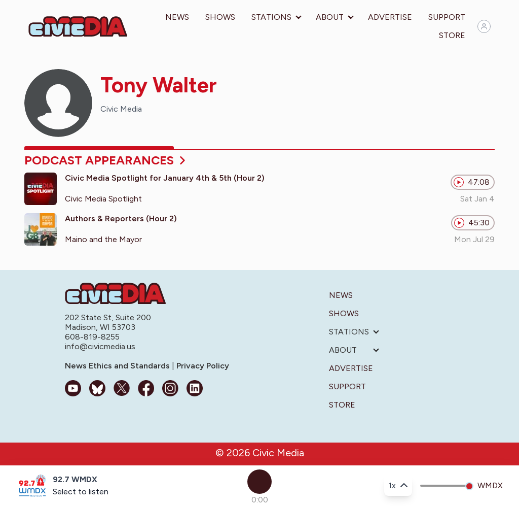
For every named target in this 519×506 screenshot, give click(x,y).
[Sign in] (484, 26)
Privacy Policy (201, 365)
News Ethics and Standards (118, 365)
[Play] (259, 481)
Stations (271, 17)
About (330, 17)
